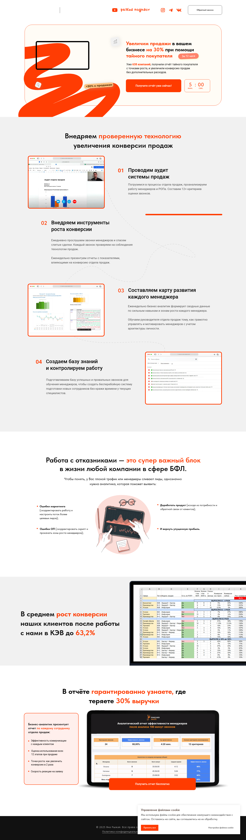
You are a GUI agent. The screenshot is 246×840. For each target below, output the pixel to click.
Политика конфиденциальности (123, 831)
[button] (205, 10)
